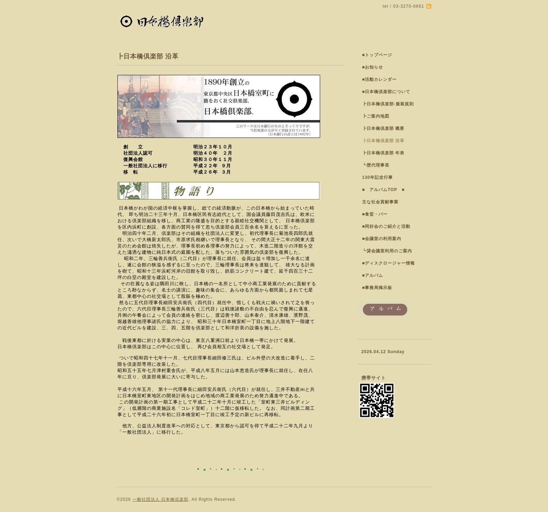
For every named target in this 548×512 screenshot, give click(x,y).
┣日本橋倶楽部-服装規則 (388, 103)
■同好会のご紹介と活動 (386, 226)
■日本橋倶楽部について (386, 91)
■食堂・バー (375, 214)
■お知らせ (372, 67)
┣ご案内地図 (375, 116)
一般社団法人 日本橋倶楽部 (160, 499)
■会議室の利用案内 (381, 238)
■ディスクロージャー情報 (388, 263)
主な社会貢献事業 (380, 201)
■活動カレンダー (379, 79)
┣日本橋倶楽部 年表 (383, 152)
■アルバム (372, 275)
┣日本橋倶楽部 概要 (383, 128)
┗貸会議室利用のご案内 (387, 250)
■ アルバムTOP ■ (383, 189)
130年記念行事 (377, 177)
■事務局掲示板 (377, 287)
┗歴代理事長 (375, 165)
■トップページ (377, 54)
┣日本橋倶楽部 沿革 (383, 140)
